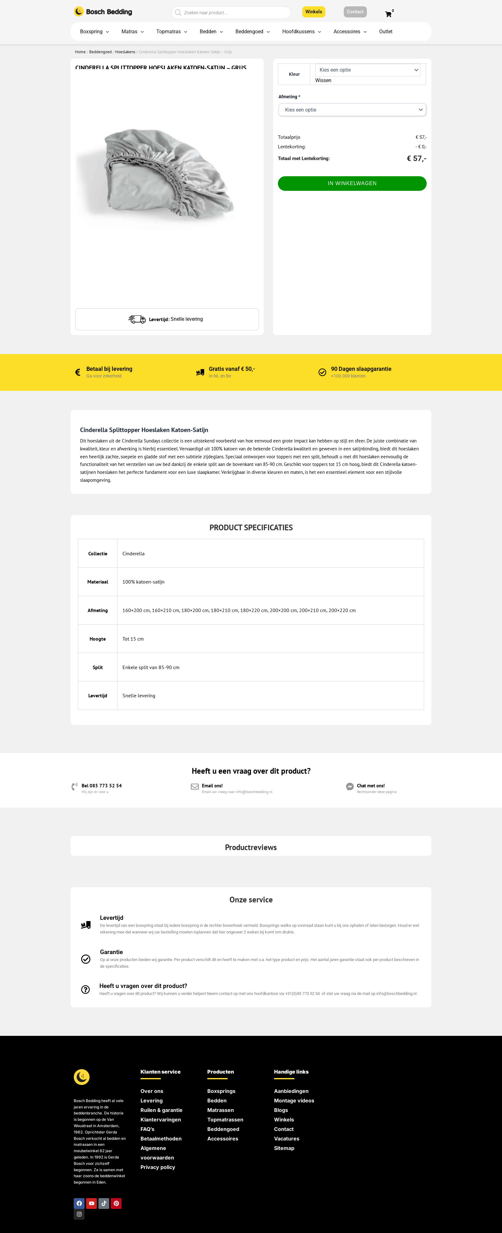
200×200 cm (283, 610)
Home (80, 52)
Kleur (294, 74)
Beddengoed (100, 52)
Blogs (281, 1110)
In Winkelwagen (352, 183)
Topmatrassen (225, 1119)
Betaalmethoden (161, 1138)
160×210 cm (165, 610)
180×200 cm (195, 610)
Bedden (217, 1100)
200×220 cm (342, 610)
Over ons (152, 1091)
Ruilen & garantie (162, 1110)
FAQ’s (147, 1129)
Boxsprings (221, 1091)
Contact (284, 1129)
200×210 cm (312, 610)
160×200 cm (136, 610)
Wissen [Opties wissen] (323, 80)
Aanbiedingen (291, 1091)
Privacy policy (158, 1167)
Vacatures (286, 1138)
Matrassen (220, 1110)
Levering (152, 1100)
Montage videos (294, 1100)
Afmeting (289, 96)
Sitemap (284, 1148)
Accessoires (222, 1138)
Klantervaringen (161, 1119)
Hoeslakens (125, 52)
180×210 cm (224, 610)
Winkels (284, 1119)
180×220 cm (253, 610)
